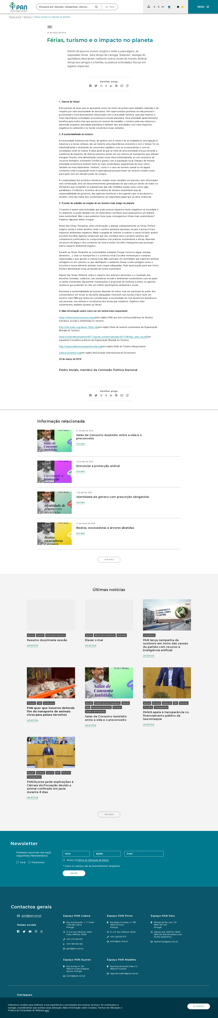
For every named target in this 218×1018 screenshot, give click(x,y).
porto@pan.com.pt (119, 935)
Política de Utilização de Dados (93, 853)
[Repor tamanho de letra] (158, 7)
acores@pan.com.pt (76, 969)
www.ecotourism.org (70, 359)
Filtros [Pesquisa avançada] (111, 7)
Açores (37, 627)
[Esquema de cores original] (169, 7)
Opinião (46, 627)
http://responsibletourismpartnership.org (80, 353)
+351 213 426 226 (75, 932)
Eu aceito (197, 1006)
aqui (48, 1010)
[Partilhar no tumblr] (106, 92)
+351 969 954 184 (75, 937)
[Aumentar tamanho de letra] (163, 7)
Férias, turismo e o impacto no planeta (52, 17)
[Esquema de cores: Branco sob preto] (178, 7)
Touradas (156, 700)
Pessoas (92, 704)
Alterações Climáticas (107, 627)
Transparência (169, 700)
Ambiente (124, 627)
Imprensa (165, 696)
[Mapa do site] (148, 6)
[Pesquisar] (96, 7)
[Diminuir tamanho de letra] (155, 7)
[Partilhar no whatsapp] (101, 92)
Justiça (56, 763)
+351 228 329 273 (119, 930)
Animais (38, 696)
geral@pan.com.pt (32, 909)
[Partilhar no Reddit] (116, 92)
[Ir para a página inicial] (18, 6)
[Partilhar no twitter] (96, 92)
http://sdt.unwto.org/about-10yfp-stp (78, 333)
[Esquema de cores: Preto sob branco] (173, 7)
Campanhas (147, 627)
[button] (203, 7)
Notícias (28, 17)
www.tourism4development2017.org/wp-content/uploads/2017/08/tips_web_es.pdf (103, 343)
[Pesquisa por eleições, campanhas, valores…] (65, 7)
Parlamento (55, 696)
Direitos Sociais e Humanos (109, 696)
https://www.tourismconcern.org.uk (77, 324)
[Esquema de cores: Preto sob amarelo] (182, 7)
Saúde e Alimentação (108, 704)
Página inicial (15, 17)
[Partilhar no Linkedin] (111, 92)
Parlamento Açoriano (62, 627)
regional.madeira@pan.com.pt (125, 967)
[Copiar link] (127, 92)
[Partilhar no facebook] (90, 92)
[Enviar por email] (122, 92)
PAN (61, 27)
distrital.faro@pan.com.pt (166, 935)
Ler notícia (39, 638)
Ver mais (85, 450)
